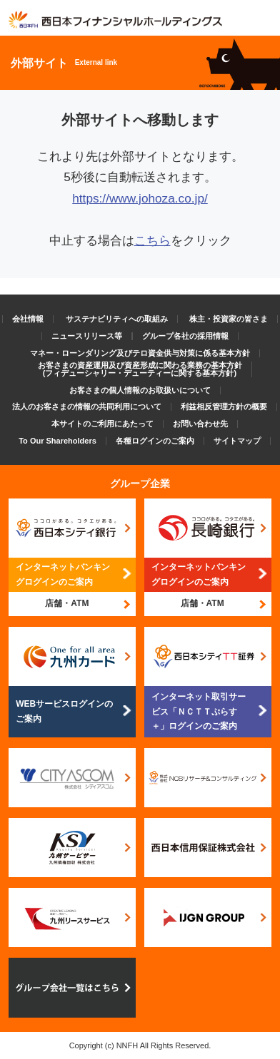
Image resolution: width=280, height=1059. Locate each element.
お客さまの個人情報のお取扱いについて (140, 390)
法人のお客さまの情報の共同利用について (86, 406)
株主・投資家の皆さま (228, 318)
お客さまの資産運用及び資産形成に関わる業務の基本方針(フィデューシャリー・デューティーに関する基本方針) (140, 369)
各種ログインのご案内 (155, 440)
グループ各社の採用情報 (185, 336)
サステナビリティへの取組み (117, 318)
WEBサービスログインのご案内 (64, 711)
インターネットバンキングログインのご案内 (63, 574)
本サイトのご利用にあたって (102, 423)
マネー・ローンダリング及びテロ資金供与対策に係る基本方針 (140, 353)
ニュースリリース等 (86, 336)
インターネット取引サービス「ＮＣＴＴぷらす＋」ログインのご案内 (198, 711)
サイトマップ (237, 440)
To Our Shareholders (57, 440)
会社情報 (28, 318)
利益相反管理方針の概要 (224, 406)
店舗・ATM (67, 603)
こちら (152, 240)
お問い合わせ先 (200, 423)
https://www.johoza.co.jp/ (140, 198)
